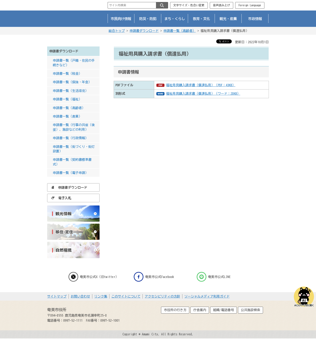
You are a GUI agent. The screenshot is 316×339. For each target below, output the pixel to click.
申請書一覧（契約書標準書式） (72, 162)
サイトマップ (57, 296)
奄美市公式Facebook (154, 277)
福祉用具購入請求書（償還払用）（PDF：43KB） (200, 85)
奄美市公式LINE (214, 277)
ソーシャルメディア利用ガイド (207, 296)
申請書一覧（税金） (67, 73)
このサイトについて (125, 296)
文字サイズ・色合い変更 (188, 5)
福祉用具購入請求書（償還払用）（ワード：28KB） (203, 93)
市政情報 (255, 18)
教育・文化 (201, 18)
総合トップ (117, 30)
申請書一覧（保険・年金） (72, 82)
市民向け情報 (121, 18)
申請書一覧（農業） (67, 116)
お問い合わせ (80, 296)
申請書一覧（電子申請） (70, 172)
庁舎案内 (199, 310)
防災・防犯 (147, 18)
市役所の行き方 (175, 310)
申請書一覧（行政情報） (70, 138)
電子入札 (60, 198)
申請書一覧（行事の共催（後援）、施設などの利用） (74, 127)
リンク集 (100, 296)
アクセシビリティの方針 (162, 296)
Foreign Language (249, 5)
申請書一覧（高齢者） (179, 30)
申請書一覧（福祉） (67, 99)
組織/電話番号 (223, 310)
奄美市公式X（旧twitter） (93, 277)
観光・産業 (228, 18)
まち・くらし (174, 18)
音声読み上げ (221, 5)
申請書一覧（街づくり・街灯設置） (74, 149)
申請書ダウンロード (144, 30)
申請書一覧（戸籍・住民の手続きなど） (74, 62)
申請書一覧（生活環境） (70, 90)
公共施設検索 (250, 310)
